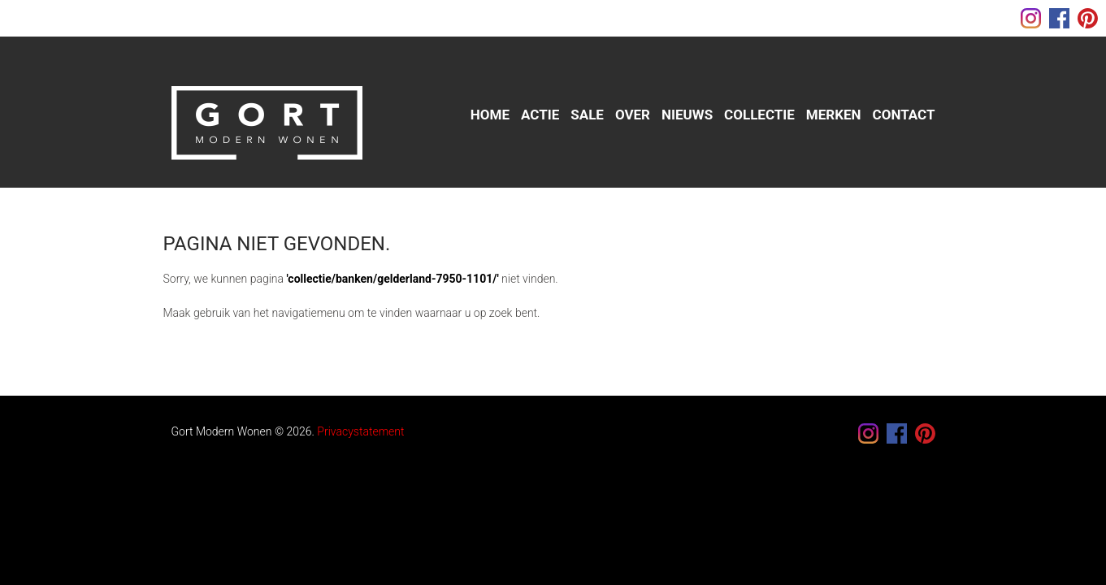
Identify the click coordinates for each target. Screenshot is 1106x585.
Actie (540, 114)
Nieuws (687, 114)
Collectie (759, 114)
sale (587, 114)
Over (632, 114)
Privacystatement (360, 431)
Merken (833, 114)
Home (490, 114)
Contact (904, 114)
